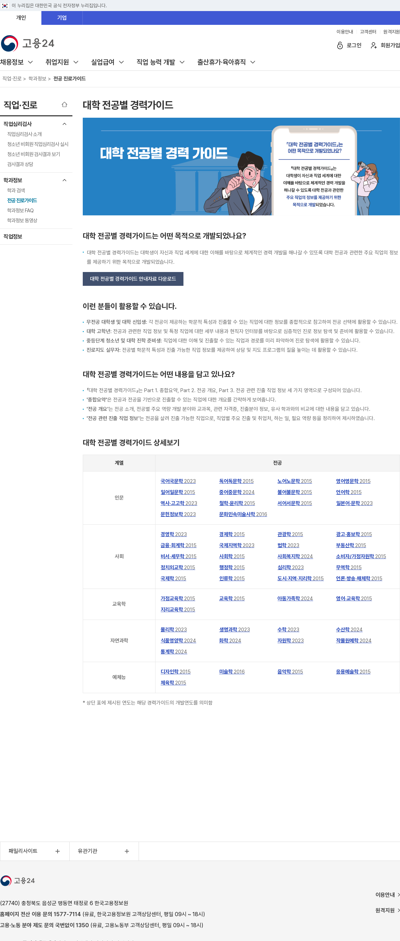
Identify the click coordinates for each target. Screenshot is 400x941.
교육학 (232, 598)
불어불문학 (295, 492)
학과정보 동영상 (22, 220)
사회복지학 (295, 556)
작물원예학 (354, 641)
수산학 (349, 630)
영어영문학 (353, 481)
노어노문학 (295, 481)
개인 (21, 17)
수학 (288, 630)
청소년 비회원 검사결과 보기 (33, 154)
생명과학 (234, 630)
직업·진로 (20, 105)
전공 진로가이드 (22, 200)
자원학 (291, 641)
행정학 (232, 567)
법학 (288, 545)
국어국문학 (178, 481)
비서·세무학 (179, 556)
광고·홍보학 (354, 534)
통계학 (174, 652)
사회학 (232, 556)
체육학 (173, 683)
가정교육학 (178, 598)
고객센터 (368, 32)
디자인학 (176, 672)
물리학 (174, 630)
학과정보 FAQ (20, 210)
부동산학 (351, 545)
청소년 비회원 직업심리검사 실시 (37, 144)
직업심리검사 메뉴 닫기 (64, 124)
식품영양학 (178, 641)
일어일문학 (178, 492)
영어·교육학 (354, 598)
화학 (230, 641)
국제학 (173, 578)
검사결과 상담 (20, 164)
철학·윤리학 (237, 503)
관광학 (290, 534)
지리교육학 (178, 610)
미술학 (232, 672)
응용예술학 (353, 672)
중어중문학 (237, 492)
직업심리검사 (17, 124)
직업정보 (12, 236)
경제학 (232, 534)
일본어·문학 (354, 503)
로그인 (354, 45)
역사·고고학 (179, 503)
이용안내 (345, 32)
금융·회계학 (179, 545)
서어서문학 (295, 503)
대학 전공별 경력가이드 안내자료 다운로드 (133, 279)
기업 (62, 17)
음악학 (290, 672)
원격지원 (391, 32)
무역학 (349, 567)
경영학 (174, 534)
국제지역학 (236, 545)
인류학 (232, 578)
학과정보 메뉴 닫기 (64, 180)
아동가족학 (295, 598)
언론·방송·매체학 (359, 578)
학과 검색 (16, 190)
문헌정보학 (178, 514)
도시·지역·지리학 (301, 578)
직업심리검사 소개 (24, 134)
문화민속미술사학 (243, 514)
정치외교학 (178, 567)
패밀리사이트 (35, 851)
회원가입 (390, 45)
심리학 (291, 567)
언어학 (349, 492)
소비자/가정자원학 (361, 556)
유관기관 (104, 851)
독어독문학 (236, 481)
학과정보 (12, 180)
